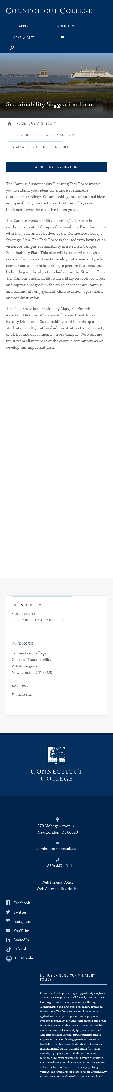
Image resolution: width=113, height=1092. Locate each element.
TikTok (21, 949)
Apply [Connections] (24, 26)
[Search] (25, 46)
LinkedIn (21, 940)
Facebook (22, 903)
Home (10, 124)
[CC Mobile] (19, 958)
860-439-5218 (23, 613)
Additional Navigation (56, 167)
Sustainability (42, 123)
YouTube (21, 930)
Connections (65, 26)
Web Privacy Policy (57, 882)
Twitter (20, 912)
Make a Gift (23, 38)
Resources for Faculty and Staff (47, 135)
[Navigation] (66, 36)
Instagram (24, 694)
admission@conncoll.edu (57, 848)
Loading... (56, 462)
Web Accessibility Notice (57, 888)
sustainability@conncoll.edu (39, 620)
